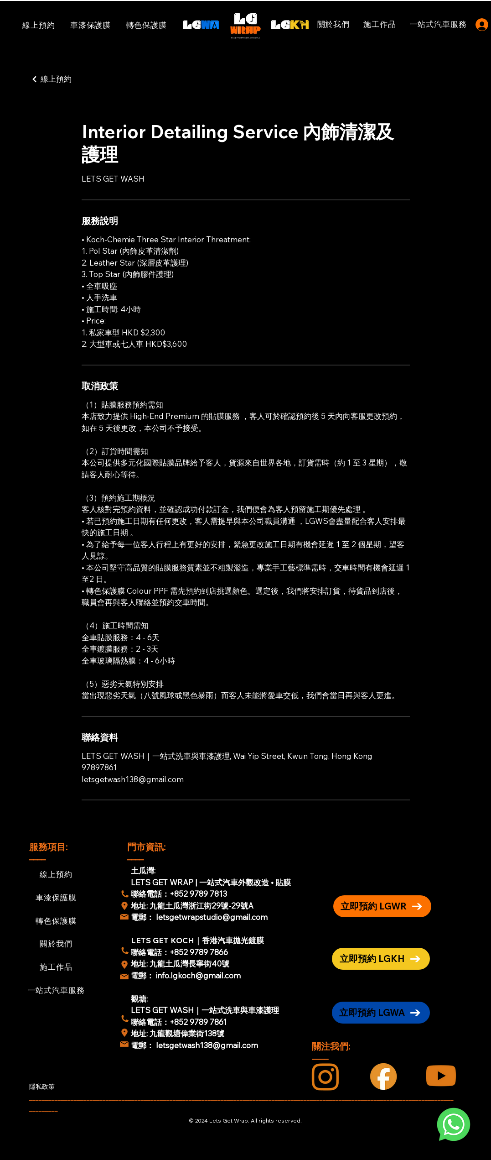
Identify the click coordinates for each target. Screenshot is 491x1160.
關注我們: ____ (332, 1050)
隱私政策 (42, 1086)
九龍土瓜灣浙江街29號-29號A (202, 905)
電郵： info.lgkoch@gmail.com (186, 975)
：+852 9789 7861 (194, 1022)
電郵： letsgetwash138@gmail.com (194, 1045)
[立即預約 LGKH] (381, 959)
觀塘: (139, 998)
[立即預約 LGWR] (382, 906)
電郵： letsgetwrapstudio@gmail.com (199, 917)
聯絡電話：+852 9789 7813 (179, 894)
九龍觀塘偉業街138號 (187, 1033)
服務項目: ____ (49, 851)
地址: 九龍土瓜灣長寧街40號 (180, 963)
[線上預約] (73, 79)
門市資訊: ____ (147, 851)
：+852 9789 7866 (195, 952)
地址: (140, 905)
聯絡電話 (146, 952)
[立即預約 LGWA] (381, 1013)
